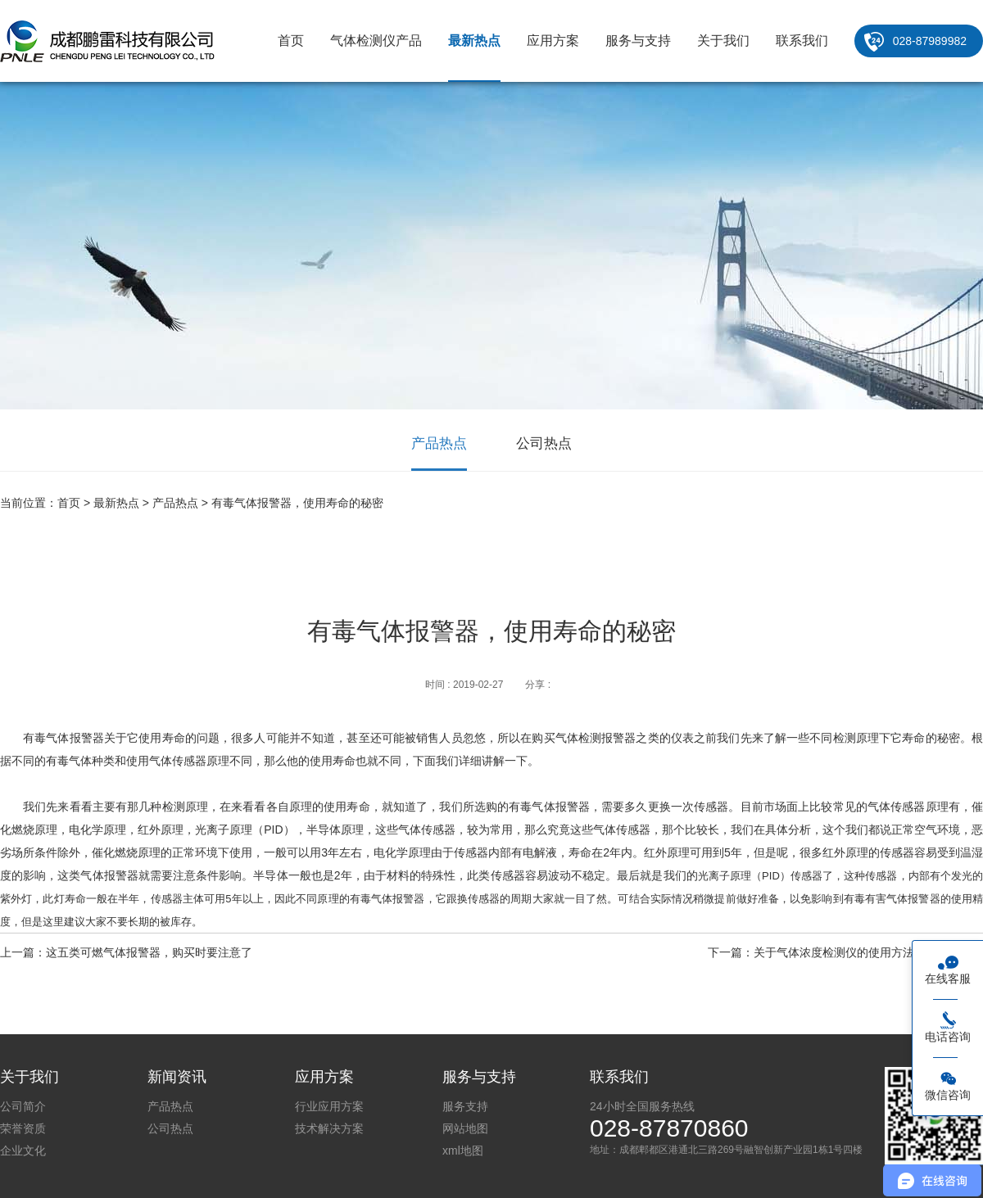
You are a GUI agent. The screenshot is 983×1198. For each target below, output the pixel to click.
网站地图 (465, 1128)
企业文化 (23, 1150)
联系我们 (802, 40)
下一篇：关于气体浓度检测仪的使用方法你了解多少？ (845, 952)
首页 (291, 40)
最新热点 (474, 40)
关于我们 (723, 40)
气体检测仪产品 (376, 40)
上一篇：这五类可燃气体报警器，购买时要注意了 (126, 952)
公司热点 (544, 443)
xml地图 (462, 1150)
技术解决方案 (329, 1128)
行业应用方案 (329, 1106)
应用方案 (553, 40)
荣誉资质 (23, 1128)
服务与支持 (638, 40)
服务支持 (465, 1106)
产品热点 (439, 443)
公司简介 (23, 1106)
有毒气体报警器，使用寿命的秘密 (297, 502)
